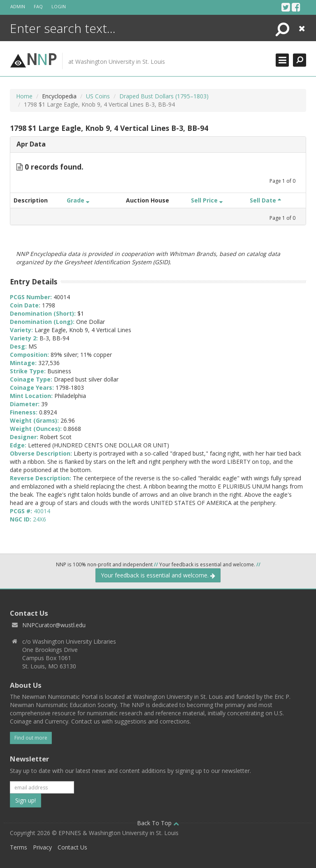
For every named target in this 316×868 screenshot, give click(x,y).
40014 (42, 511)
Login (58, 6)
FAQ (38, 6)
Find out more (30, 737)
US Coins (98, 96)
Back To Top (158, 823)
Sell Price (207, 200)
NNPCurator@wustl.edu (54, 625)
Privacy (42, 847)
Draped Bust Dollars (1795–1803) (164, 96)
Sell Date (265, 200)
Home (24, 96)
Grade (78, 200)
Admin (17, 6)
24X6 (39, 519)
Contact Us (72, 847)
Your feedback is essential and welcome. (158, 575)
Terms (18, 847)
